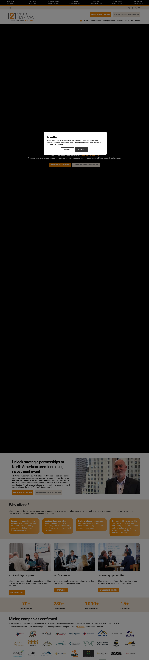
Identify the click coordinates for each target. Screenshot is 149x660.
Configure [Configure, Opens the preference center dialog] (67, 149)
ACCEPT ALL (82, 149)
